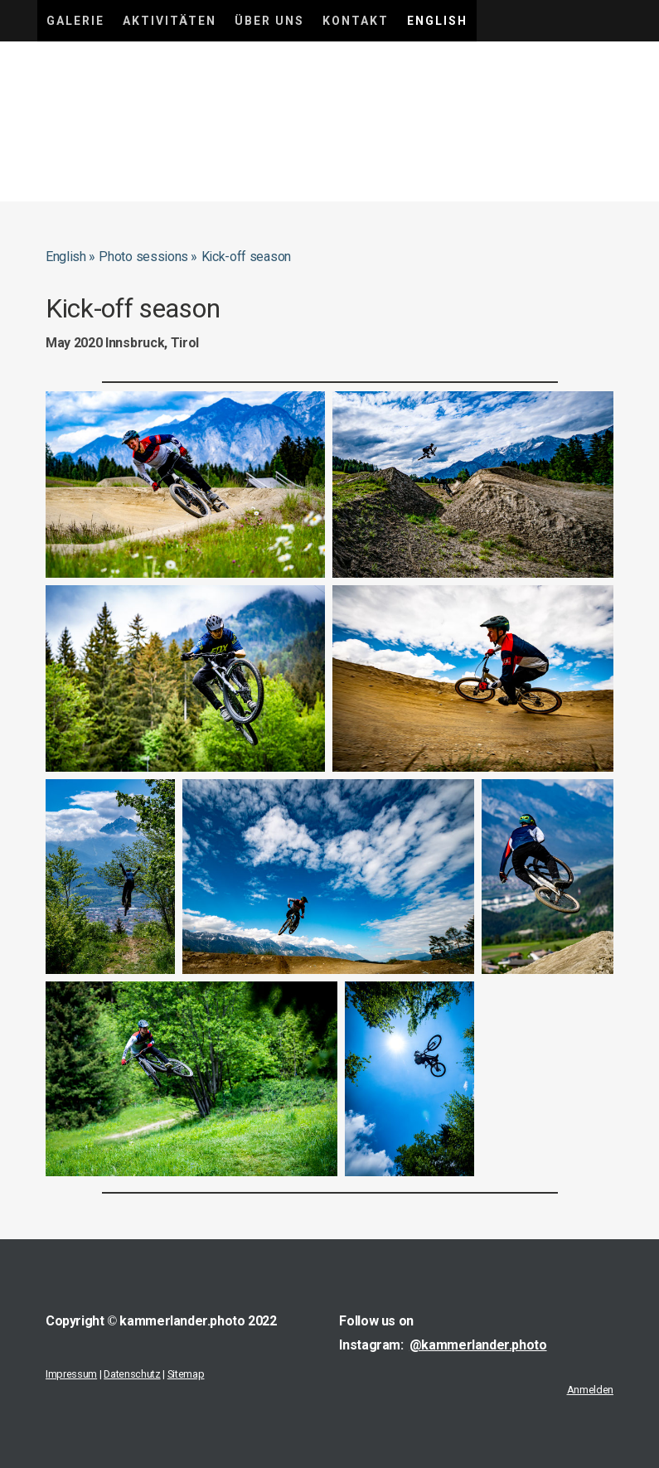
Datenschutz (132, 1374)
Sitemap (186, 1374)
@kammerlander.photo (478, 1345)
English (437, 20)
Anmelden (590, 1389)
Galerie (75, 20)
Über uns (269, 20)
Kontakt (355, 20)
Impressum (71, 1374)
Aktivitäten (169, 20)
